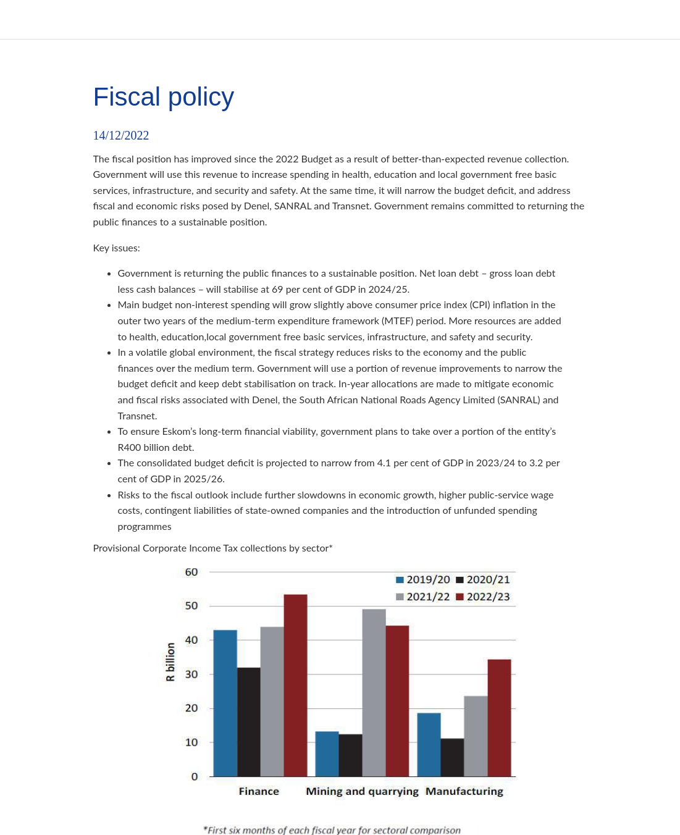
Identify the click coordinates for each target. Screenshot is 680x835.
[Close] (19, 19)
